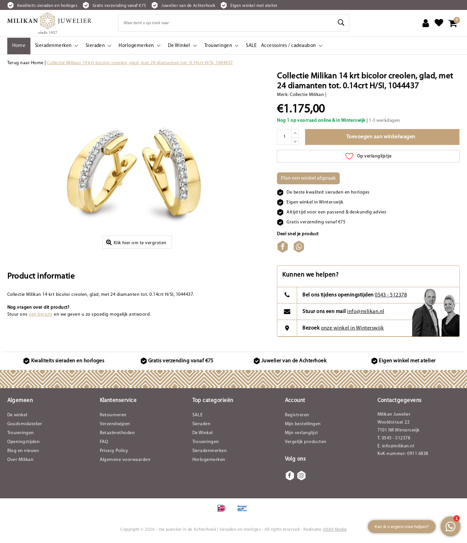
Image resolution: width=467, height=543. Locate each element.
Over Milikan (20, 462)
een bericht (41, 317)
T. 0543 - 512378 (393, 440)
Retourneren (113, 417)
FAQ (104, 444)
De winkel (17, 417)
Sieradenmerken (209, 453)
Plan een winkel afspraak (308, 178)
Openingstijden (23, 444)
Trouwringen (20, 435)
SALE (197, 417)
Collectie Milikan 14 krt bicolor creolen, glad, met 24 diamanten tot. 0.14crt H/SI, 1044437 (140, 63)
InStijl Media (334, 532)
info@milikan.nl (365, 314)
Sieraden (201, 426)
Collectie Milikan (307, 94)
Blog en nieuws (23, 453)
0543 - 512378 (391, 297)
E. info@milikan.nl (395, 448)
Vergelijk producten (306, 444)
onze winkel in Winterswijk (352, 330)
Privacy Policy (114, 453)
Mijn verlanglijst (301, 435)
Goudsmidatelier (24, 426)
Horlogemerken (208, 462)
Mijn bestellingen (303, 426)
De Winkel (202, 435)
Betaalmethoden (117, 435)
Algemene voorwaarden (125, 462)
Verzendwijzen (115, 426)
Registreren (297, 417)
